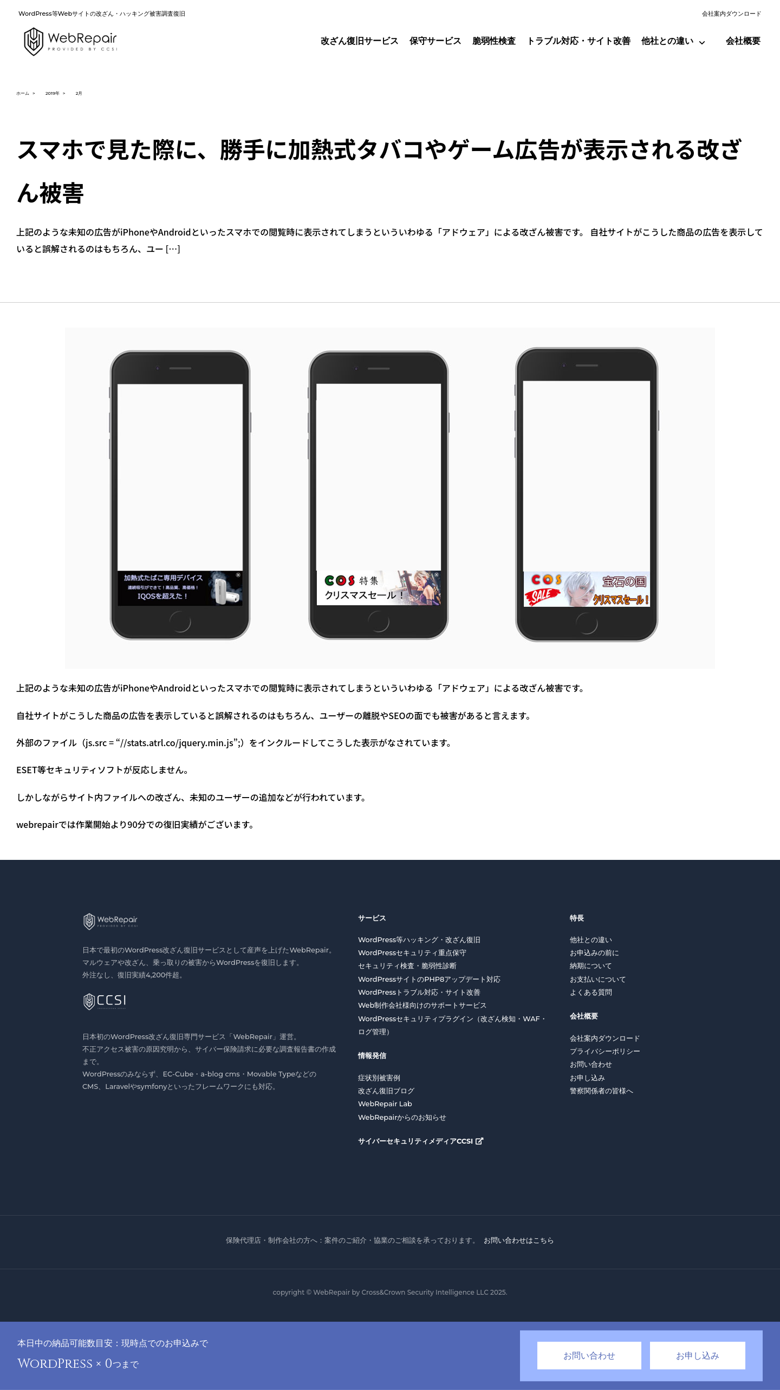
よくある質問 (591, 992)
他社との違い (667, 41)
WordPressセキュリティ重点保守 (412, 953)
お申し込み (587, 1078)
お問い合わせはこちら (519, 1240)
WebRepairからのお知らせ (402, 1117)
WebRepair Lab (385, 1104)
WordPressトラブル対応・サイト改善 (419, 992)
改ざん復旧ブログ (386, 1091)
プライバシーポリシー (605, 1051)
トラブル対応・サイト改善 (578, 41)
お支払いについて (598, 979)
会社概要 (743, 41)
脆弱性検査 (494, 41)
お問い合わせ (591, 1064)
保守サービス (435, 41)
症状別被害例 (379, 1078)
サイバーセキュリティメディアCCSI (415, 1141)
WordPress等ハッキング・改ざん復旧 (419, 940)
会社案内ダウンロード (732, 13)
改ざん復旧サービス (360, 41)
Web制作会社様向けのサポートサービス (422, 1005)
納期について (591, 966)
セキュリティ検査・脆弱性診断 (407, 966)
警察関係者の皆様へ (601, 1091)
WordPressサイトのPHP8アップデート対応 (429, 979)
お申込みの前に (594, 953)
